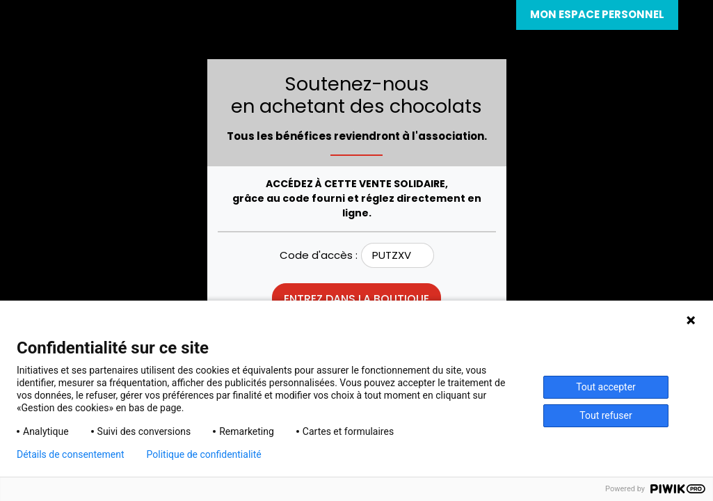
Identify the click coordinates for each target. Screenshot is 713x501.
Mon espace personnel (597, 14)
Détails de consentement (71, 454)
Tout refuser (605, 415)
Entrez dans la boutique (356, 299)
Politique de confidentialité (204, 454)
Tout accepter (606, 386)
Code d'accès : (319, 255)
